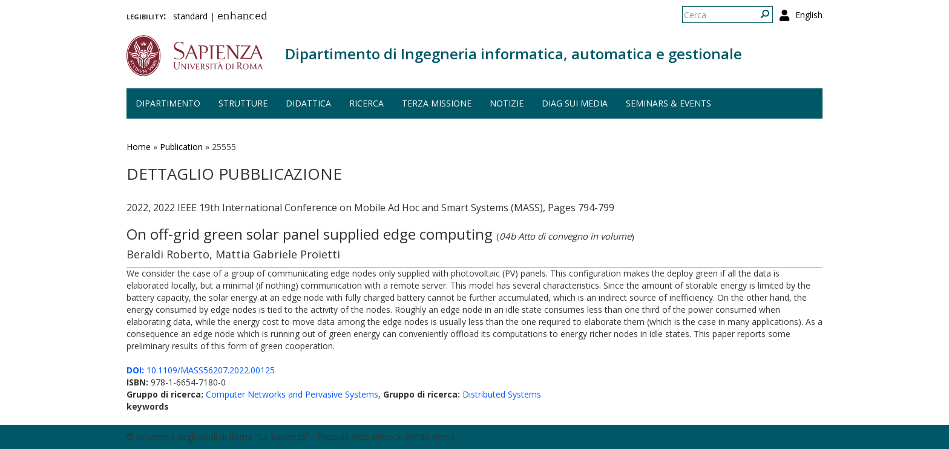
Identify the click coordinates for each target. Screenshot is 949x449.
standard (190, 16)
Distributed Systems (501, 394)
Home (138, 146)
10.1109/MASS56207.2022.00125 (200, 370)
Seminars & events (668, 103)
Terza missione (436, 103)
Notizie (507, 103)
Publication (181, 146)
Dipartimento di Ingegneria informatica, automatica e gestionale (513, 54)
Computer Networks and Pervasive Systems (292, 394)
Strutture (243, 103)
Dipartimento (168, 103)
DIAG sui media (575, 103)
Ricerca (366, 103)
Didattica (308, 103)
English (809, 15)
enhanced (242, 16)
